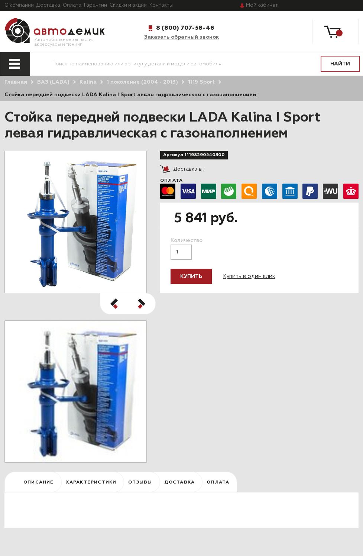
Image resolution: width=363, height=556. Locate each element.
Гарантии (95, 5)
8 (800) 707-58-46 (185, 28)
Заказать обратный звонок (181, 37)
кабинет (262, 5)
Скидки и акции (128, 5)
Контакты (161, 5)
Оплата (72, 5)
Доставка (48, 5)
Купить (191, 276)
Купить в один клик (249, 276)
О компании (19, 5)
